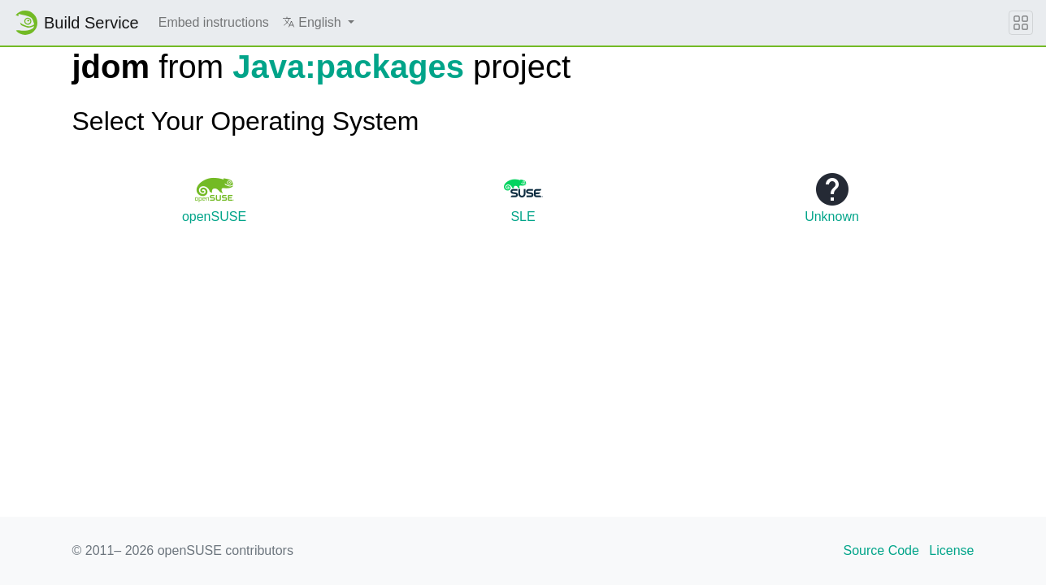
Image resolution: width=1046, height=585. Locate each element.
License (951, 550)
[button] (318, 22)
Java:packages (348, 66)
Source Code (881, 550)
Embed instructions (213, 22)
